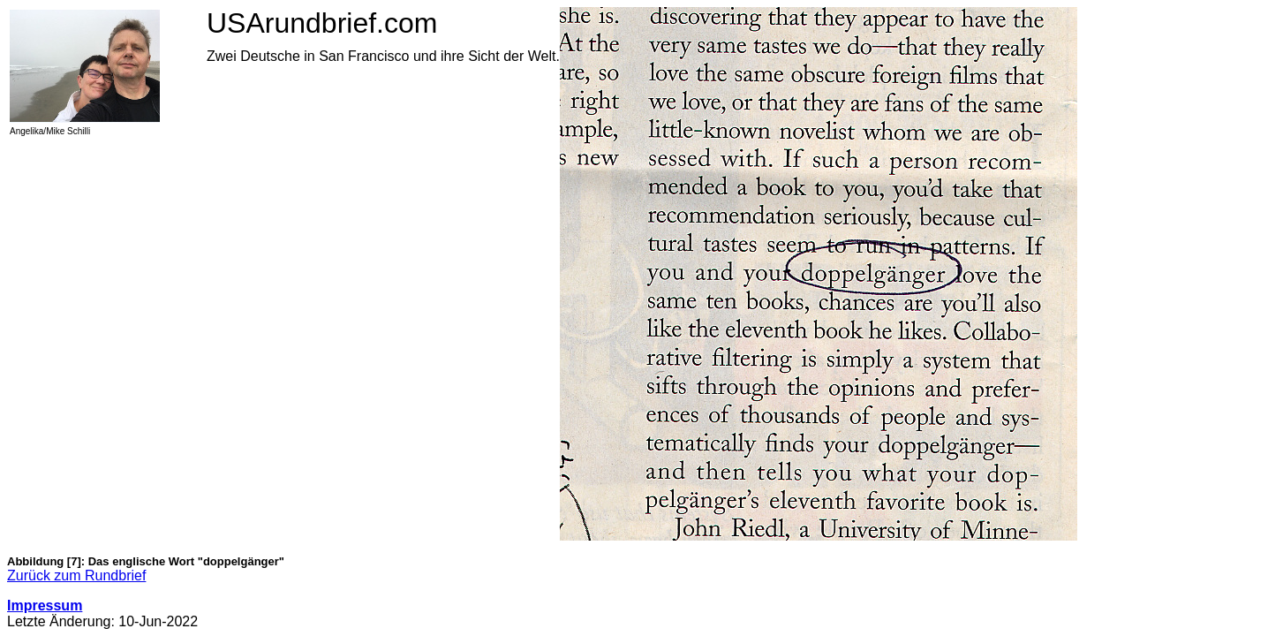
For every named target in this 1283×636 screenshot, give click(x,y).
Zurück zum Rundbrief (76, 575)
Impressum (44, 605)
